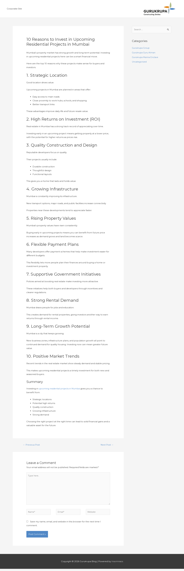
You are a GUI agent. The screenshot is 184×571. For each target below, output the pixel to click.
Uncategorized (140, 62)
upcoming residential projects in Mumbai (60, 388)
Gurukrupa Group (141, 48)
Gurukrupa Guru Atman (144, 53)
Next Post (106, 445)
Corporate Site (14, 9)
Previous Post (32, 445)
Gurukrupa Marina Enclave (146, 57)
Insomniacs (117, 563)
